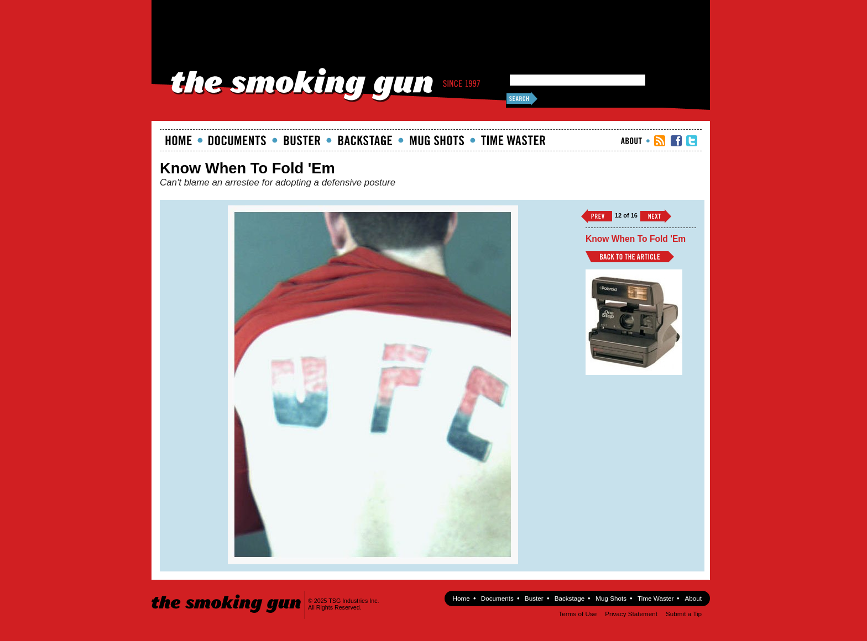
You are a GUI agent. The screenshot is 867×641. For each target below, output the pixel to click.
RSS (659, 140)
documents (237, 140)
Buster (302, 140)
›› (655, 216)
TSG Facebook (676, 140)
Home (178, 140)
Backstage (365, 140)
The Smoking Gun (227, 594)
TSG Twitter (691, 140)
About (631, 140)
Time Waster (513, 140)
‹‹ (596, 216)
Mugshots (436, 140)
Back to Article (630, 256)
